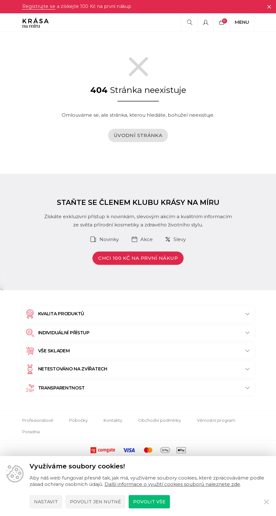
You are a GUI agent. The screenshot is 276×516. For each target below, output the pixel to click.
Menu (242, 22)
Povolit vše (149, 502)
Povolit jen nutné (95, 502)
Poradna (31, 431)
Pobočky (78, 420)
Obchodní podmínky (159, 420)
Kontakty (113, 420)
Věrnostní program (216, 420)
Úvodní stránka (138, 135)
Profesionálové (37, 420)
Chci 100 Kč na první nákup (138, 258)
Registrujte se (38, 7)
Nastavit (46, 502)
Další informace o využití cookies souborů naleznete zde (172, 484)
